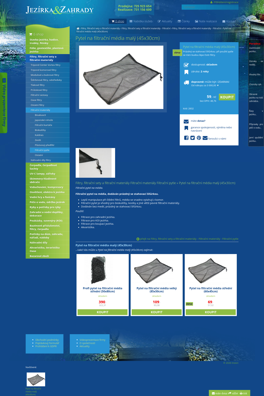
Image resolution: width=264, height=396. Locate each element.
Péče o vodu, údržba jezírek (47, 202)
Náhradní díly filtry (41, 160)
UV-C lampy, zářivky (42, 173)
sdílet (234, 393)
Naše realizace (206, 21)
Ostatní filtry (37, 105)
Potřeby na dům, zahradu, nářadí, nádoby (46, 235)
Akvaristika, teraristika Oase (45, 249)
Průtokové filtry (39, 90)
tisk (244, 393)
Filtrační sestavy (39, 95)
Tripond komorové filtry (44, 69)
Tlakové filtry (38, 85)
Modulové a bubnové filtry (45, 75)
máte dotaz (221, 393)
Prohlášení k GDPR (46, 346)
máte (194, 120)
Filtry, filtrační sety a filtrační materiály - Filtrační (146, 28)
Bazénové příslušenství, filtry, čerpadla (45, 227)
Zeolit (38, 140)
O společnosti (87, 343)
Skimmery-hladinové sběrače (43, 180)
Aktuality (165, 21)
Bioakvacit (40, 115)
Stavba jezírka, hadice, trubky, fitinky (44, 41)
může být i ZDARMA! (206, 83)
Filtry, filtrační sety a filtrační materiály (100, 28)
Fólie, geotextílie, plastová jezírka (47, 49)
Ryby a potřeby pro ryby (45, 207)
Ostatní (39, 155)
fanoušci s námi (204, 138)
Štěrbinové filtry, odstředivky (46, 80)
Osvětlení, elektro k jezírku (47, 192)
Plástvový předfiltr (44, 145)
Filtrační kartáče (43, 125)
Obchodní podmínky (47, 339)
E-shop (36, 34)
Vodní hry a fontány (42, 197)
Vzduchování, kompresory (46, 187)
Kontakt (229, 21)
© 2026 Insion (230, 362)
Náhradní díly (38, 242)
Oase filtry (36, 100)
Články (183, 21)
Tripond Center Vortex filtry (45, 64)
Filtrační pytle (42, 150)
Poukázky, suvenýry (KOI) (46, 220)
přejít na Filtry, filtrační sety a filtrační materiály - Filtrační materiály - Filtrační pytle (187, 238)
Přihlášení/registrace (224, 2)
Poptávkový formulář (47, 343)
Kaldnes (39, 135)
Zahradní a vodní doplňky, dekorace (46, 213)
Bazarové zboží (39, 256)
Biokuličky (40, 130)
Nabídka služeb (140, 21)
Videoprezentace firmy (92, 339)
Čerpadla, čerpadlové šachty (43, 166)
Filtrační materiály (40, 110)
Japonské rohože (44, 120)
